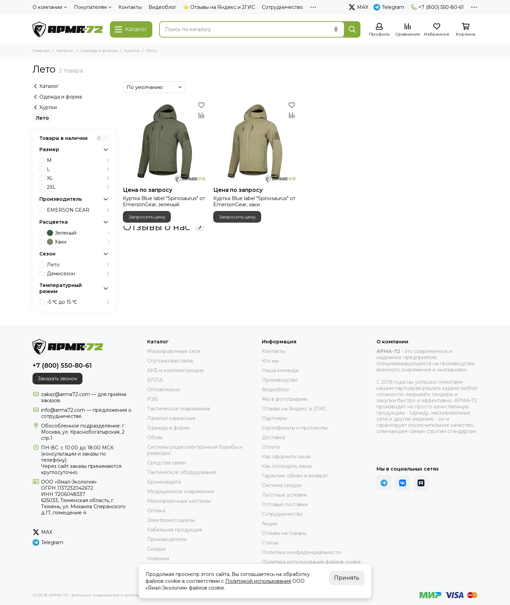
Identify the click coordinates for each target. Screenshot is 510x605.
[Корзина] (465, 30)
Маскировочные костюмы (179, 501)
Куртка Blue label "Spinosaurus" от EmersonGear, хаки (254, 201)
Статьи (270, 543)
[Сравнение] (407, 30)
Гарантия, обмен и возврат (295, 476)
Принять (346, 578)
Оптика (156, 511)
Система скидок (282, 485)
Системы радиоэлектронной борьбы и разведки (194, 450)
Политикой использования (258, 581)
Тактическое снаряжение (179, 409)
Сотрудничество (282, 7)
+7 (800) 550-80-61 (437, 7)
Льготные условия (284, 495)
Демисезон (78, 274)
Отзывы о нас (164, 226)
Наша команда (280, 370)
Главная (41, 50)
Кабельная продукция (174, 530)
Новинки (158, 558)
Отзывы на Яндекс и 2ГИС (294, 409)
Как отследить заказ (287, 466)
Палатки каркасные (171, 418)
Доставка (273, 437)
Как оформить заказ (286, 456)
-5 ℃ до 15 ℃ (78, 302)
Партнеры (274, 418)
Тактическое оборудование (182, 472)
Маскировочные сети (173, 351)
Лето (42, 118)
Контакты (130, 7)
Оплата (271, 447)
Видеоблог (162, 7)
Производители (167, 539)
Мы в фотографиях (285, 399)
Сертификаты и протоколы (295, 428)
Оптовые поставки (285, 504)
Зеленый (78, 233)
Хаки (78, 242)
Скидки (156, 549)
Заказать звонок (57, 379)
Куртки (131, 50)
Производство (280, 380)
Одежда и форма (98, 50)
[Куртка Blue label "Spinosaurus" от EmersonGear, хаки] (255, 141)
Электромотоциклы (171, 520)
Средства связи (166, 463)
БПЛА (155, 380)
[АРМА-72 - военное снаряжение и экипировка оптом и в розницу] (68, 29)
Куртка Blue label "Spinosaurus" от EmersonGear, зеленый (164, 201)
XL (78, 178)
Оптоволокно (163, 389)
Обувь (155, 437)
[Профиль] (379, 30)
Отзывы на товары (284, 533)
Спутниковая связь (170, 361)
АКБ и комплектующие (175, 370)
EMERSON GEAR (78, 210)
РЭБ (152, 399)
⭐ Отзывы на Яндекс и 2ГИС (219, 7)
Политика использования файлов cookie (311, 562)
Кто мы (270, 361)
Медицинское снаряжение (180, 491)
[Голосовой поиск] (336, 29)
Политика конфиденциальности (301, 552)
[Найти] (352, 29)
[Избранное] (436, 30)
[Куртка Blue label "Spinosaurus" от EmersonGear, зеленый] (164, 141)
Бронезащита (164, 482)
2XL (78, 187)
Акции (269, 524)
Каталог (65, 50)
